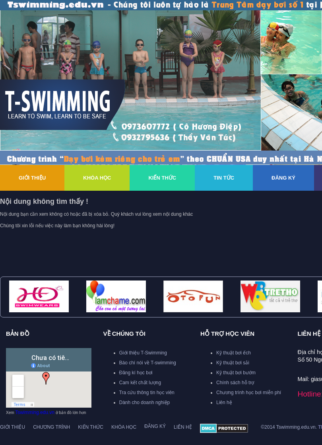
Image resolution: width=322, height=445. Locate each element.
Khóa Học (97, 178)
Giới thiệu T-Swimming (143, 353)
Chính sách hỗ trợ (235, 382)
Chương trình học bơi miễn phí (248, 392)
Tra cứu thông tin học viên (147, 392)
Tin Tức (223, 178)
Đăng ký (283, 178)
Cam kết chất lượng (140, 382)
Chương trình (51, 427)
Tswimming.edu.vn (34, 412)
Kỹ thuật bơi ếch (233, 353)
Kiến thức (162, 178)
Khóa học (123, 427)
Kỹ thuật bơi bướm (236, 372)
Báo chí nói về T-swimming (148, 363)
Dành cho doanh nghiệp (144, 402)
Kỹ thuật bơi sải (232, 363)
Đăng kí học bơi (136, 372)
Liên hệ (224, 402)
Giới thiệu (32, 178)
